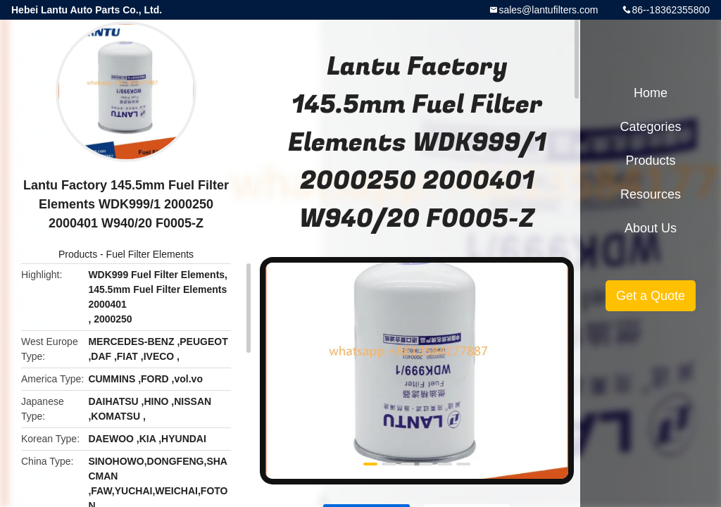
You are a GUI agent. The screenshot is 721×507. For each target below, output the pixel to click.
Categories (650, 127)
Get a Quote (650, 296)
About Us (651, 228)
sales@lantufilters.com (548, 9)
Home (650, 93)
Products (77, 254)
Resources (650, 194)
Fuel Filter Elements (150, 254)
